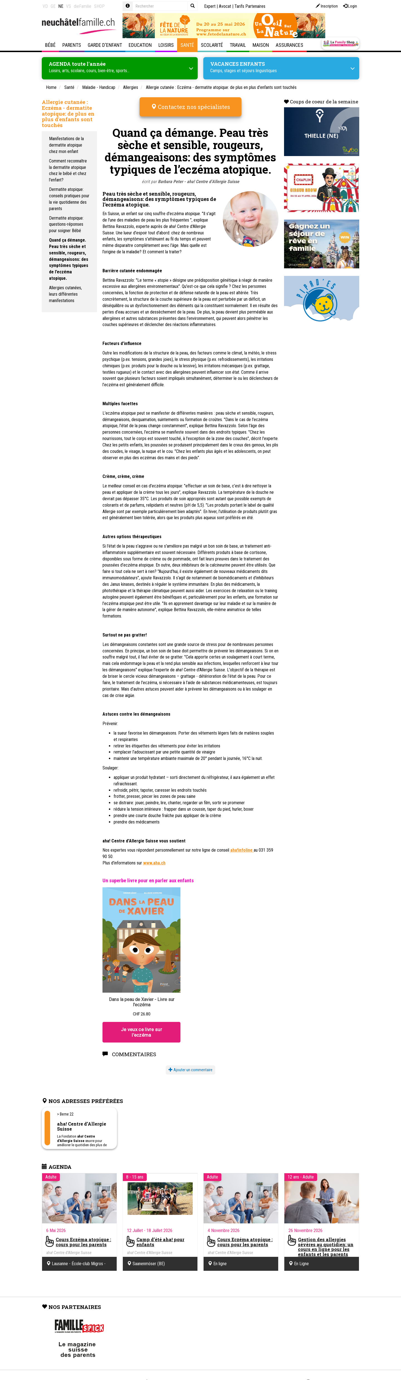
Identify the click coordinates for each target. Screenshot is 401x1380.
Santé (187, 45)
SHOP (99, 6)
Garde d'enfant (105, 45)
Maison (261, 45)
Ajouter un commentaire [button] (190, 1062)
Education (140, 45)
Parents (71, 45)
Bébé (50, 45)
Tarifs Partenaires (249, 6)
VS (68, 6)
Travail (238, 45)
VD (45, 6)
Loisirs (166, 45)
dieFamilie (82, 6)
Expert (210, 6)
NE (60, 6)
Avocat (225, 6)
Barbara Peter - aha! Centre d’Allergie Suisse (198, 174)
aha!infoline (242, 843)
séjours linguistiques (259, 69)
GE (53, 6)
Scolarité (212, 45)
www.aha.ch (154, 855)
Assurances (289, 45)
